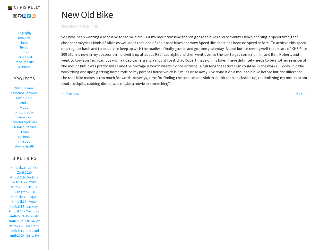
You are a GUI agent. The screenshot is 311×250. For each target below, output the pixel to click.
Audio (24, 102)
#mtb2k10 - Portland (24, 230)
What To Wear (24, 88)
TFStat (24, 131)
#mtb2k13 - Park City (24, 216)
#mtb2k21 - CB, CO (24, 167)
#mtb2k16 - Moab (24, 201)
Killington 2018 (24, 192)
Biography (24, 33)
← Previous (70, 93)
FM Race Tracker (24, 127)
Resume (24, 37)
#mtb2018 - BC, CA (24, 187)
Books (24, 52)
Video (24, 107)
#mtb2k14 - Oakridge (24, 211)
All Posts (24, 67)
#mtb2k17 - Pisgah (24, 196)
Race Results (24, 62)
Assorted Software (24, 93)
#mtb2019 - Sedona (24, 177)
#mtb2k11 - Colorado (24, 226)
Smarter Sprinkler (24, 122)
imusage (24, 141)
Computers (24, 98)
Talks (24, 42)
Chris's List (24, 57)
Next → (302, 93)
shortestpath (24, 146)
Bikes (24, 47)
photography (24, 112)
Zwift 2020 (24, 172)
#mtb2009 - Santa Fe (24, 235)
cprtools (24, 136)
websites (24, 117)
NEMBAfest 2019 (24, 182)
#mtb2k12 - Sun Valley (24, 221)
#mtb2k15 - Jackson (24, 206)
